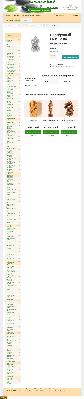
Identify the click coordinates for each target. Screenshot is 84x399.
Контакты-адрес (11, 390)
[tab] (32, 79)
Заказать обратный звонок (40, 10)
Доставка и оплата (27, 15)
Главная (7, 15)
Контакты (16, 15)
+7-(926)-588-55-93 (33, 8)
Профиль (75, 15)
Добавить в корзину (70, 57)
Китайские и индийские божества (30, 25)
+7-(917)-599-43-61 (52, 8)
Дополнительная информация (30, 79)
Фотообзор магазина (13, 20)
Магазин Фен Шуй (16, 25)
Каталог (38, 15)
